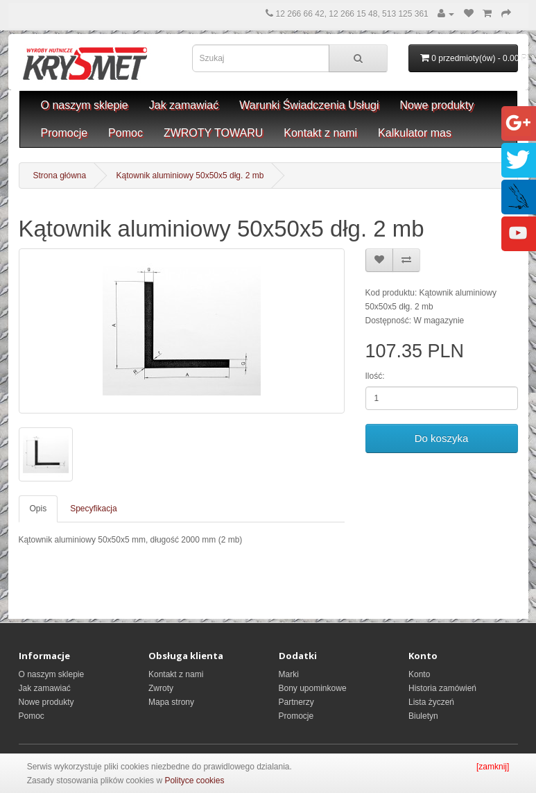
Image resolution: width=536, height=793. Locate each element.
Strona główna (60, 175)
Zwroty (160, 688)
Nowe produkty (437, 105)
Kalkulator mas (414, 133)
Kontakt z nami (320, 133)
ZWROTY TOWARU (213, 133)
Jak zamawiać (183, 105)
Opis (38, 508)
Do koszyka (442, 438)
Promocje (64, 133)
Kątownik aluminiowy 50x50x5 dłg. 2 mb (190, 175)
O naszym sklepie (84, 105)
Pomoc (125, 133)
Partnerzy (296, 702)
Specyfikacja (93, 508)
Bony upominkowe (313, 688)
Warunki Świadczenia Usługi (309, 105)
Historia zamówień (442, 688)
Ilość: (375, 376)
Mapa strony (171, 702)
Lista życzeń (431, 702)
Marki (289, 674)
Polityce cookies (194, 780)
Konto (419, 674)
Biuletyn (423, 716)
